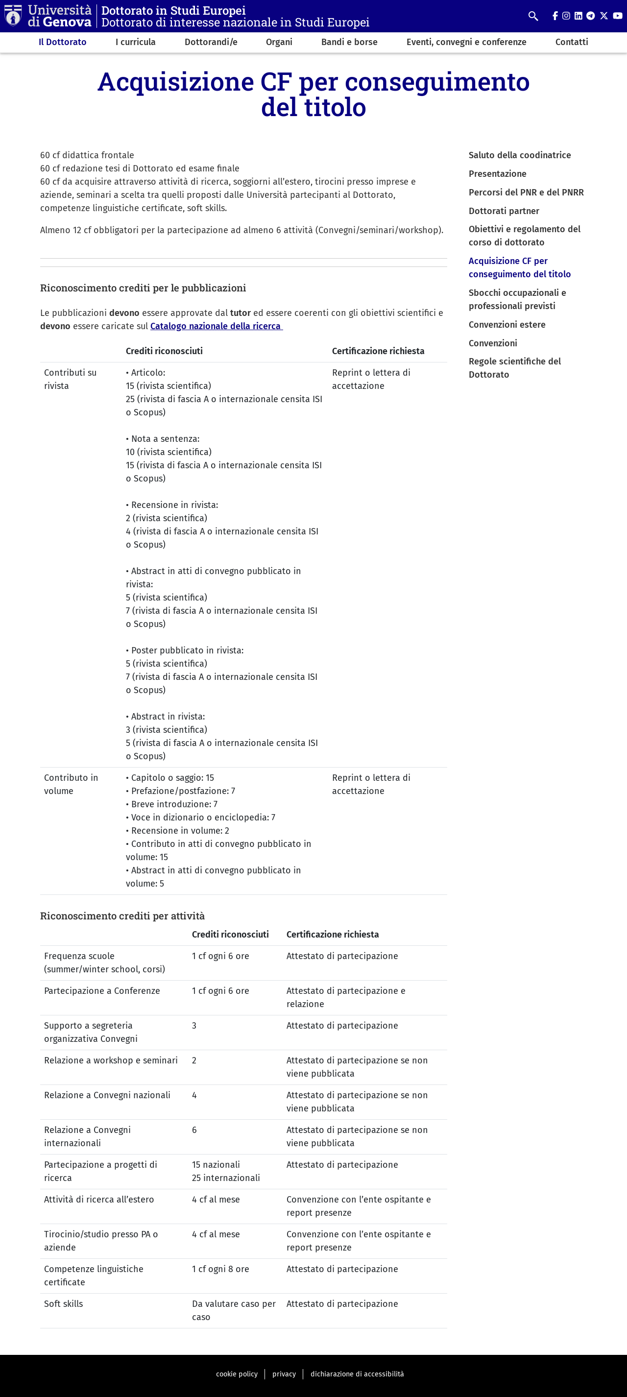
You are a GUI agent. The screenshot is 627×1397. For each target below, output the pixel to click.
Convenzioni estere (507, 324)
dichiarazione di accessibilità (357, 1374)
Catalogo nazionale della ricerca (216, 326)
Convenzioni (493, 343)
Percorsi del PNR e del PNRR (526, 192)
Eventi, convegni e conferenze (467, 42)
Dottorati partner (504, 211)
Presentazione (498, 174)
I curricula (136, 42)
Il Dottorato (63, 42)
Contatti (571, 42)
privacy (284, 1374)
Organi (279, 42)
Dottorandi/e (211, 42)
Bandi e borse (349, 42)
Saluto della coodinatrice (520, 155)
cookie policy (237, 1374)
